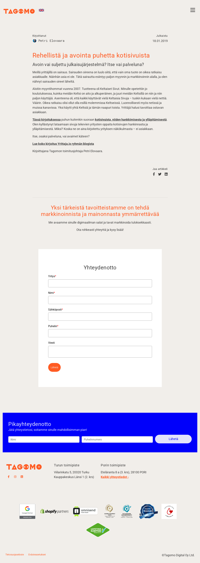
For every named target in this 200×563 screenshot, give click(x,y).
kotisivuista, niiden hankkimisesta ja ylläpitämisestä (131, 119)
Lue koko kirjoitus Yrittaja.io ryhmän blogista (63, 144)
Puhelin (53, 326)
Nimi (51, 292)
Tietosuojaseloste (14, 554)
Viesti (51, 342)
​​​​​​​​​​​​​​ (109, 511)
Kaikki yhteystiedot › (114, 477)
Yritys (52, 276)
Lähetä (54, 367)
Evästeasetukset (37, 554)
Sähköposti (55, 309)
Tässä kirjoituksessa (46, 119)
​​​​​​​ (127, 511)
